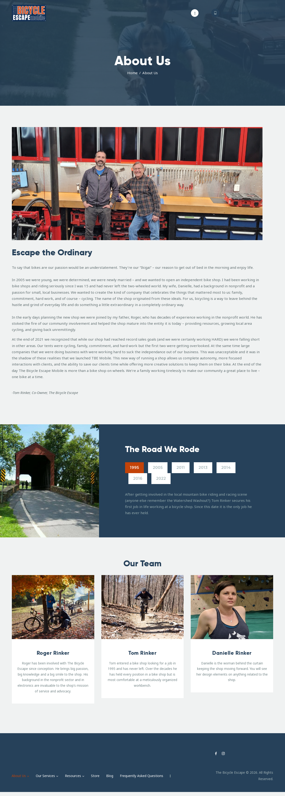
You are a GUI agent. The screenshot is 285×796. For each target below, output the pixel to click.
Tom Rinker (142, 653)
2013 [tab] (203, 467)
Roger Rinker (53, 653)
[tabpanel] (191, 503)
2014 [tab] (226, 467)
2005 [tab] (158, 467)
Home (132, 73)
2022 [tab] (161, 478)
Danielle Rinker (232, 653)
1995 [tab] (134, 467)
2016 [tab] (137, 478)
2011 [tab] (180, 467)
